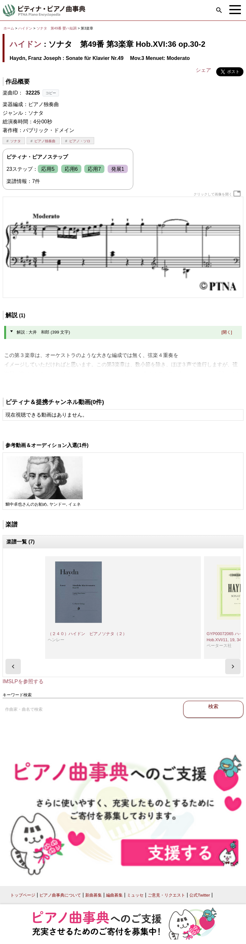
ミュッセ (135, 895)
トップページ (22, 895)
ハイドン (25, 28)
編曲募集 (114, 895)
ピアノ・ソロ (79, 141)
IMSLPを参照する (23, 681)
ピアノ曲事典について (60, 895)
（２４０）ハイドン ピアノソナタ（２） (87, 633)
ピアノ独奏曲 (44, 141)
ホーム (9, 28)
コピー (50, 93)
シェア (203, 70)
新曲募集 (93, 895)
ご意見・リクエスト (166, 895)
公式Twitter (199, 895)
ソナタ (15, 141)
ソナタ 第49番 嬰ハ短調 (57, 28)
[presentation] (13, 666)
